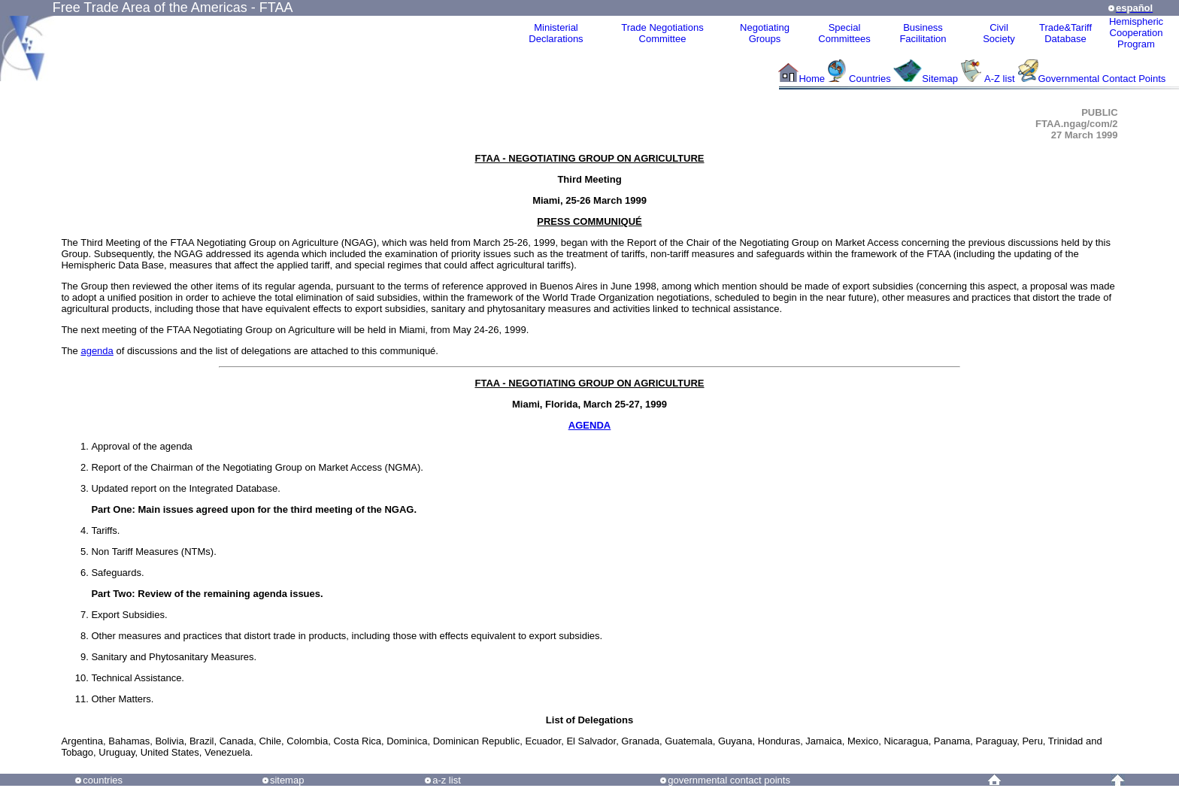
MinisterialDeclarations (556, 33)
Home (812, 78)
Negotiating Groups (765, 33)
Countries (871, 78)
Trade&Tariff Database (1065, 33)
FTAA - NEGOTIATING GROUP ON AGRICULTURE (589, 158)
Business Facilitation (922, 33)
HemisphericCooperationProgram (1136, 33)
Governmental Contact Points (1102, 78)
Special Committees (844, 33)
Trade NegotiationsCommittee (662, 33)
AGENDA (589, 425)
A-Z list (999, 78)
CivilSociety (999, 33)
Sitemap (940, 78)
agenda (96, 350)
